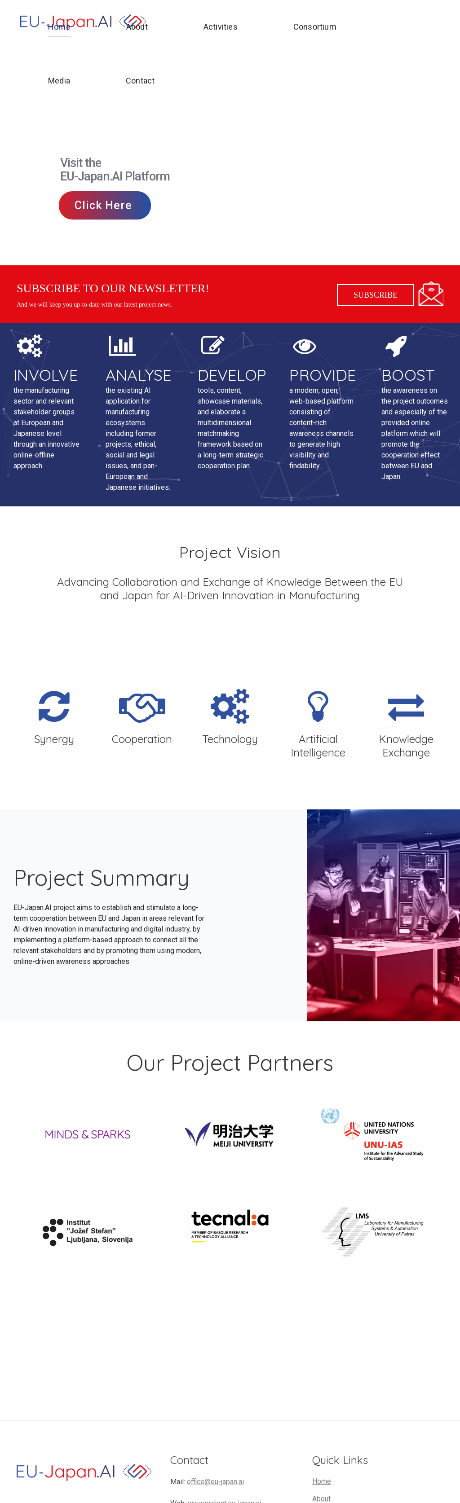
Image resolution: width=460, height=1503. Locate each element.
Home (321, 1481)
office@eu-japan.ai (215, 1481)
